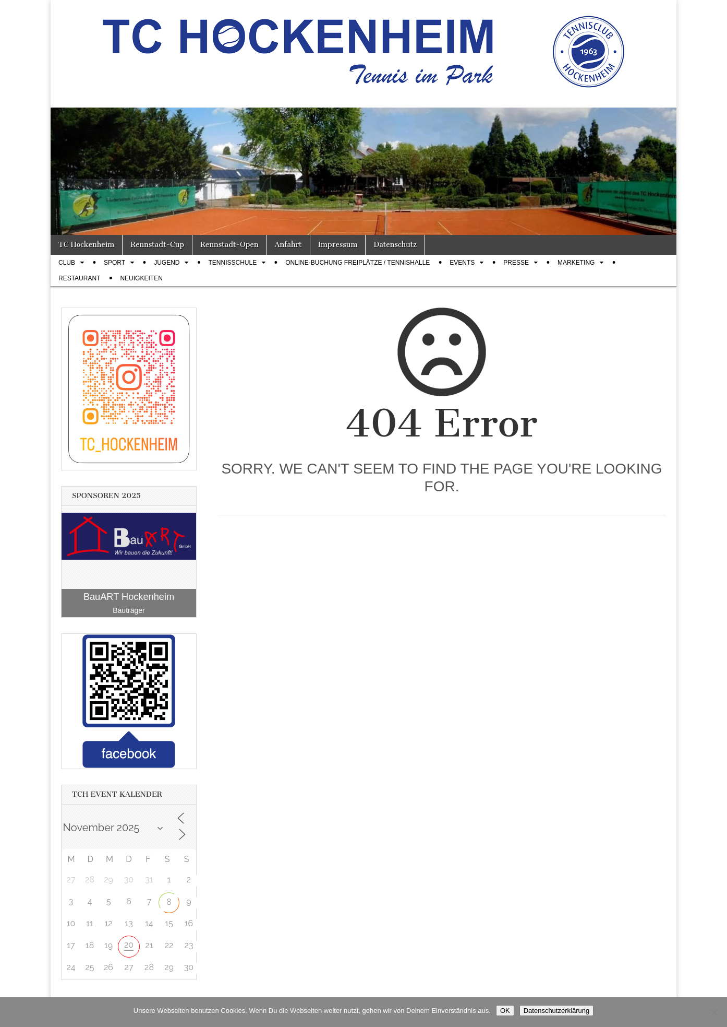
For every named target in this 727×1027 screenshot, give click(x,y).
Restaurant (79, 278)
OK (505, 1010)
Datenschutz (394, 244)
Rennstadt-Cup (157, 244)
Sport (114, 262)
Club (66, 262)
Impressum (338, 244)
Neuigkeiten (141, 278)
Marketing (576, 262)
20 (129, 945)
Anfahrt (288, 244)
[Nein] (714, 1012)
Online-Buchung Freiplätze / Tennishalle (357, 262)
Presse (516, 262)
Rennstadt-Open (229, 244)
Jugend (166, 262)
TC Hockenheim (86, 244)
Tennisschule (232, 262)
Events (462, 262)
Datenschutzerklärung (556, 1010)
